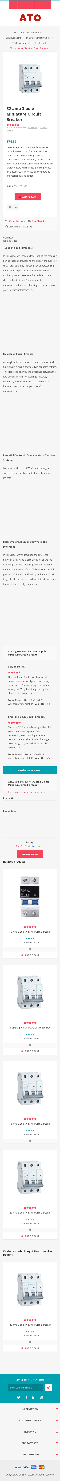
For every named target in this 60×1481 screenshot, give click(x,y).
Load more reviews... (30, 770)
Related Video (10, 240)
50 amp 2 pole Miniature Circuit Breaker (30, 931)
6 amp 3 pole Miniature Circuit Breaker (30, 1027)
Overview (8, 237)
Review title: (9, 798)
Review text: (9, 810)
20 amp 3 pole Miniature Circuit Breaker (30, 1212)
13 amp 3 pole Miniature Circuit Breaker (30, 1123)
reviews (32, 127)
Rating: (30, 842)
